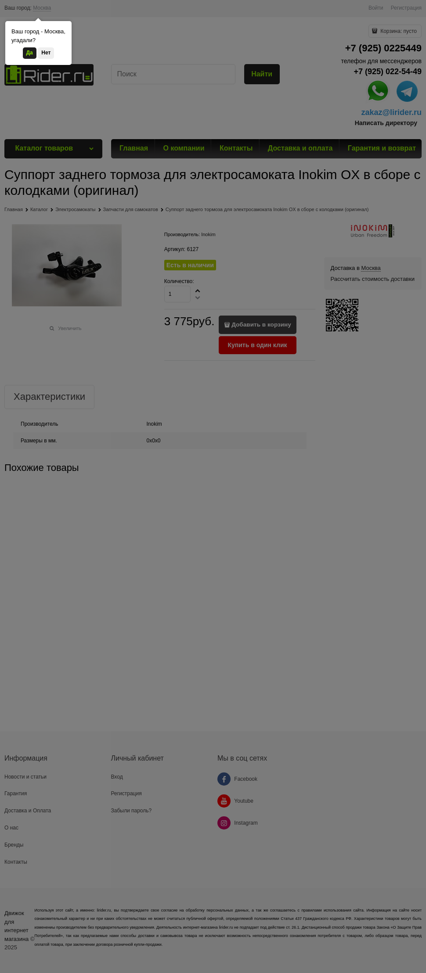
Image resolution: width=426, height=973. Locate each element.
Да (29, 53)
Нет (46, 53)
